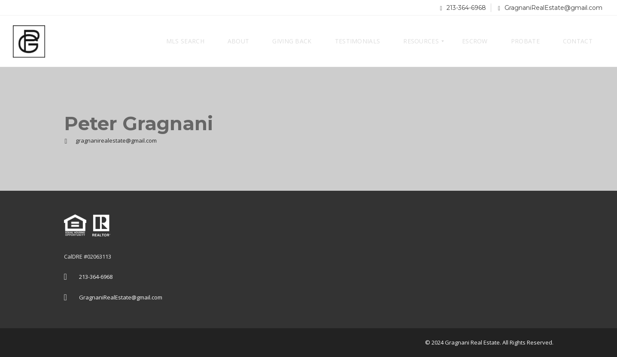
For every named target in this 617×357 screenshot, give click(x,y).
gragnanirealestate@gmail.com (110, 140)
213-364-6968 (463, 8)
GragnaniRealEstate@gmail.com (550, 8)
